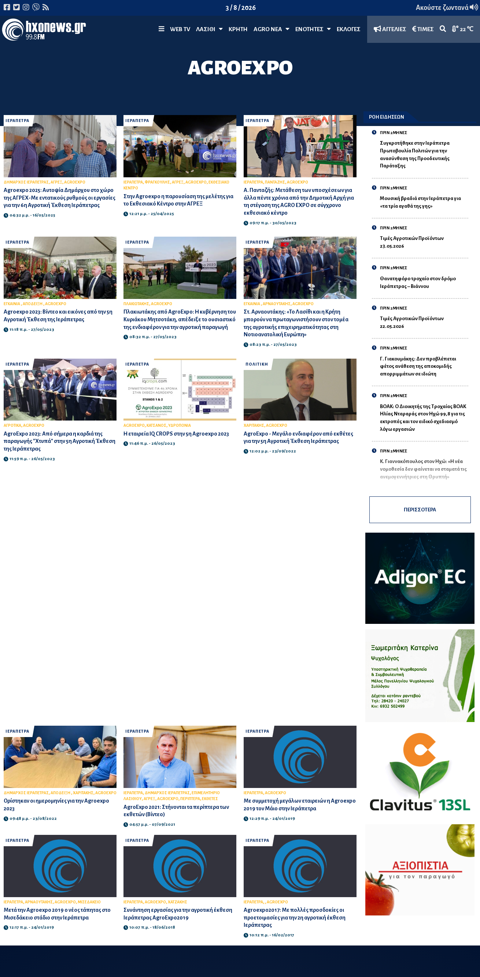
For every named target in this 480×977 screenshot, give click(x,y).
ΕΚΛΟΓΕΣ (349, 29)
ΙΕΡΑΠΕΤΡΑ (17, 121)
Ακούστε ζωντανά (447, 7)
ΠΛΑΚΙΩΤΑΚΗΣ (136, 304)
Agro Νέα (271, 29)
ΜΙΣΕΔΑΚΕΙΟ (89, 902)
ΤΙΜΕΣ (423, 29)
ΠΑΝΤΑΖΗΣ (275, 182)
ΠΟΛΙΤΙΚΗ (256, 364)
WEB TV (180, 29)
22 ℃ (462, 29)
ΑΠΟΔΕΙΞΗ (33, 304)
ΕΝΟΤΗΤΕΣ (313, 29)
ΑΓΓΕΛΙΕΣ (390, 29)
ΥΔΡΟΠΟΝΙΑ (179, 425)
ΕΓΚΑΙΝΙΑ (12, 304)
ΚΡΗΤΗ (238, 29)
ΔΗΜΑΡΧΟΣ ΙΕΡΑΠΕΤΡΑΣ (26, 182)
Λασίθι (209, 29)
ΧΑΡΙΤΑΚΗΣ (254, 425)
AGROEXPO (74, 182)
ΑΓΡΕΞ (56, 182)
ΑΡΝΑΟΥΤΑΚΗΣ (277, 304)
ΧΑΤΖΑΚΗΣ (177, 902)
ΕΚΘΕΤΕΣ (210, 799)
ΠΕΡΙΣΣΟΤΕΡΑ (420, 509)
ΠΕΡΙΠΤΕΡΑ (190, 799)
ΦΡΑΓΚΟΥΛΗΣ (157, 182)
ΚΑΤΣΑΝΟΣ (156, 425)
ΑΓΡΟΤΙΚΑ (12, 425)
